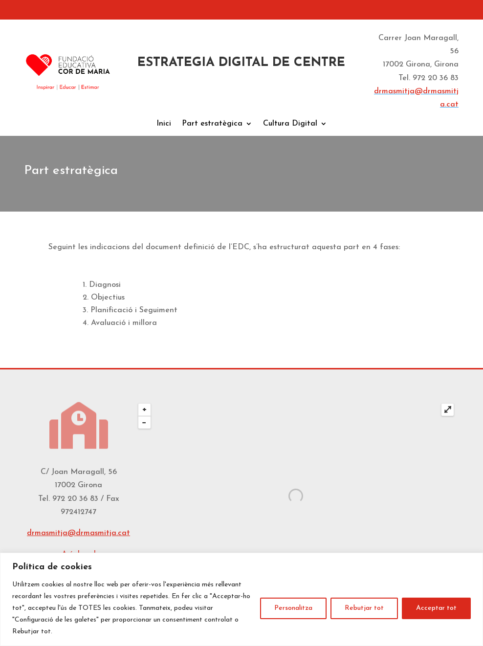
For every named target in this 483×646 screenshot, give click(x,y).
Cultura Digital (290, 124)
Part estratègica (212, 124)
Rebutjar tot (364, 608)
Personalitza (293, 608)
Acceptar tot (436, 608)
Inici (163, 124)
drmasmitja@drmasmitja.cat (78, 533)
